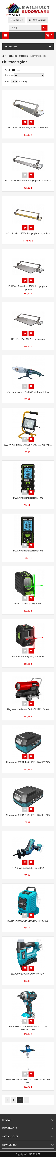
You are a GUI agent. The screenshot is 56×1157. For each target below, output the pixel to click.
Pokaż (8, 81)
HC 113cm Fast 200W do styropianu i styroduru (28, 233)
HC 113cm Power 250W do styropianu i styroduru (28, 180)
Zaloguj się (16, 20)
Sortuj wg (9, 75)
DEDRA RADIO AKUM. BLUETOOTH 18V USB (28, 921)
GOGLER (36, 1154)
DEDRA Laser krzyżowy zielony (28, 603)
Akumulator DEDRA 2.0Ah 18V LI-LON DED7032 (28, 815)
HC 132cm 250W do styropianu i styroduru (28, 127)
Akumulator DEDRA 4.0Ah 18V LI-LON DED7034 (28, 762)
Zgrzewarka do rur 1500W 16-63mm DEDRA (28, 392)
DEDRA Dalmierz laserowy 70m (28, 498)
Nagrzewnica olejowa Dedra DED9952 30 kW (28, 709)
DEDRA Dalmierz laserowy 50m (28, 551)
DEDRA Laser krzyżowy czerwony (28, 656)
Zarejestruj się (37, 20)
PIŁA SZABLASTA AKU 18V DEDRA (28, 868)
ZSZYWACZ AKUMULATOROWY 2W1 (28, 974)
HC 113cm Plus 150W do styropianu (28, 339)
